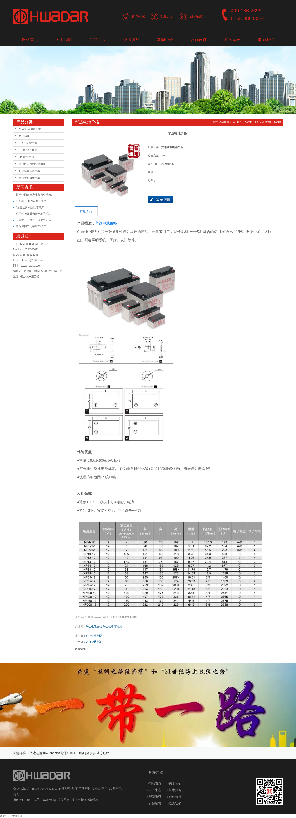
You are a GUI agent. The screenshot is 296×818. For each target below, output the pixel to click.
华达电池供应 (38, 753)
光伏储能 (24, 136)
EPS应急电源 (26, 157)
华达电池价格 (94, 626)
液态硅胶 (103, 753)
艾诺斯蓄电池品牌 (270, 122)
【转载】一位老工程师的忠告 (33, 220)
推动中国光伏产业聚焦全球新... (34, 194)
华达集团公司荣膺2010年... (32, 226)
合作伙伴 (199, 39)
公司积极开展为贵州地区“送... (34, 213)
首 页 (236, 122)
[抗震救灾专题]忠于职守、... (33, 207)
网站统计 (5, 816)
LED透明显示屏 (85, 753)
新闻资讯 (155, 797)
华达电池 (108, 626)
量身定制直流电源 (29, 177)
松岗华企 (93, 800)
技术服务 (131, 39)
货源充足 (166, 16)
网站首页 (30, 39)
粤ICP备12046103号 (26, 800)
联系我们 (266, 39)
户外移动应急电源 (29, 170)
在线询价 (160, 199)
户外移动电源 (94, 635)
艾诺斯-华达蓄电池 (30, 129)
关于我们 (64, 39)
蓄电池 (118, 626)
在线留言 (232, 39)
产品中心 (97, 39)
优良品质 (195, 16)
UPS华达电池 (94, 641)
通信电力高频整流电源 (32, 163)
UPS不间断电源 (28, 143)
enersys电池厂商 (61, 753)
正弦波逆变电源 (28, 150)
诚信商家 (138, 16)
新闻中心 (165, 39)
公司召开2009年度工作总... (32, 201)
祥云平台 (63, 800)
